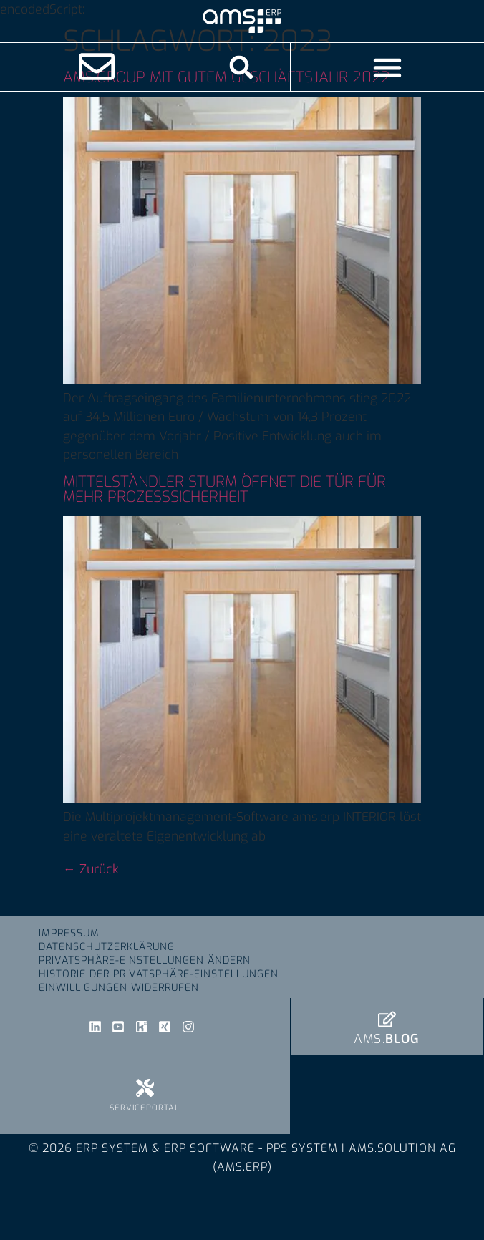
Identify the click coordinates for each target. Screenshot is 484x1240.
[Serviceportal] (145, 1088)
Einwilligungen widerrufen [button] (119, 987)
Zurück (91, 869)
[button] (241, 67)
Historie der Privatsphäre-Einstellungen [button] (159, 974)
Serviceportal (145, 1108)
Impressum (69, 933)
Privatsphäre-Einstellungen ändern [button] (145, 960)
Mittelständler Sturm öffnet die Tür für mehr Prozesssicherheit (224, 489)
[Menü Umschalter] (387, 67)
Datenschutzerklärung (107, 947)
